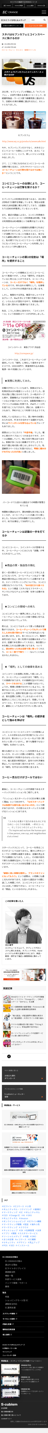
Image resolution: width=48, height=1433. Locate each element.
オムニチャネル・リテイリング (17, 1209)
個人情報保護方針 (7, 1411)
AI (24, 1215)
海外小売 (35, 1224)
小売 (29, 1206)
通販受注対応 (11, 1303)
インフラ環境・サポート (16, 1282)
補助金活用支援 (9, 1329)
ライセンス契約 (9, 1319)
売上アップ (34, 1242)
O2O (5, 1215)
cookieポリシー (6, 1418)
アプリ (6, 1233)
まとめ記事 (8, 1239)
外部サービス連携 (13, 1279)
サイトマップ (7, 1352)
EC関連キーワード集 (10, 1348)
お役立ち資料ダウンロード (12, 25)
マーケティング (10, 1212)
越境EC (38, 1209)
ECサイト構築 (35, 1221)
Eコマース (19, 1206)
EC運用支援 (10, 1307)
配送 (26, 1224)
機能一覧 (9, 1275)
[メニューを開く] (44, 12)
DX (22, 1230)
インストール (23, 1245)
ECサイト (7, 1206)
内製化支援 (7, 1324)
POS (5, 1245)
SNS (30, 1215)
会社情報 (4, 1408)
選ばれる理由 (11, 1264)
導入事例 (6, 1334)
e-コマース (21, 1239)
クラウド (24, 1227)
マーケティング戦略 (12, 1224)
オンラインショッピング (14, 1221)
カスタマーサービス (28, 1233)
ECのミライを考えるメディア (13, 1345)
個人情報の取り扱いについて (11, 1415)
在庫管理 (30, 1230)
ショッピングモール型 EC (16, 1300)
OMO (33, 1236)
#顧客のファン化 (30, 50)
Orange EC (15, 1215)
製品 (4, 1292)
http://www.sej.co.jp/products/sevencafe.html (24, 141)
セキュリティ (9, 1242)
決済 (39, 1230)
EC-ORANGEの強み (10, 1257)
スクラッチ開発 (9, 1313)
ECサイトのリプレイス (15, 1268)
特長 (7, 1296)
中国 (26, 1236)
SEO (12, 1245)
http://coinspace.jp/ (24, 353)
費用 (7, 1286)
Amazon (24, 1218)
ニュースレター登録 (35, 25)
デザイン (22, 1242)
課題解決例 (10, 1271)
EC (21, 1212)
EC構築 (32, 1239)
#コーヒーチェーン (8, 50)
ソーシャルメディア (12, 1236)
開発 (14, 1233)
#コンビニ (19, 50)
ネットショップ (10, 1230)
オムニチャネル (33, 1212)
